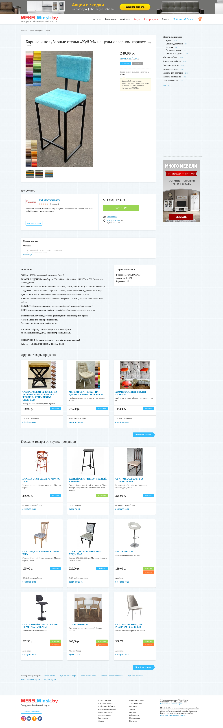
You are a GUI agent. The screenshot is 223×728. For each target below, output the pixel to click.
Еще (166, 85)
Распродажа (151, 19)
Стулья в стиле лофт (67, 676)
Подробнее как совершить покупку (173, 715)
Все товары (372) (34, 223)
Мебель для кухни (36, 31)
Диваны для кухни (174, 44)
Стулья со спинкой (135, 676)
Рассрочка (133, 706)
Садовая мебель (170, 80)
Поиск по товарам (105, 712)
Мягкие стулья (49, 676)
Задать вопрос (120, 207)
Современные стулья (88, 676)
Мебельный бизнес (184, 19)
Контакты (133, 721)
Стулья (47, 31)
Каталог (97, 19)
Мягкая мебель (170, 57)
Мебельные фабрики (106, 706)
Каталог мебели (104, 700)
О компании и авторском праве (171, 704)
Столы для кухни (173, 50)
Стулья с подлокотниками (112, 676)
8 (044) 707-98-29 (122, 582)
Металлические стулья (30, 679)
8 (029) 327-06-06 (114, 200)
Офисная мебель (171, 65)
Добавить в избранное (129, 58)
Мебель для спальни (173, 73)
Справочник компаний (107, 709)
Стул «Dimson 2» (78, 624)
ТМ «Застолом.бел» (50, 200)
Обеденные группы (174, 53)
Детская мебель (170, 69)
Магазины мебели (105, 703)
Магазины (110, 19)
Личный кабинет (135, 703)
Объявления (134, 715)
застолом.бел (112, 216)
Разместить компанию (31, 711)
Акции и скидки (104, 715)
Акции (137, 19)
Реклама (132, 712)
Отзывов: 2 (54, 204)
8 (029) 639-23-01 (29, 509)
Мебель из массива (172, 76)
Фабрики (125, 19)
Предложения (134, 718)
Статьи (101, 721)
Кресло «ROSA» (124, 551)
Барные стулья (50, 679)
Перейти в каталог (143, 434)
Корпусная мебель (172, 61)
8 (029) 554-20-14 (76, 655)
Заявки (165, 19)
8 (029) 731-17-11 (75, 509)
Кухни (168, 40)
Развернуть (28, 254)
